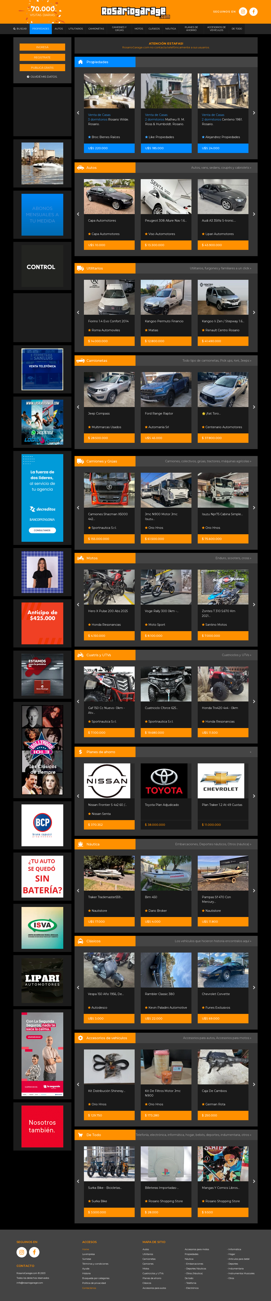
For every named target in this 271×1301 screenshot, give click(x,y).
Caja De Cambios (214, 1091)
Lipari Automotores (218, 234)
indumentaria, (231, 1135)
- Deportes (232, 1263)
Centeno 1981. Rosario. (222, 119)
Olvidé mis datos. (42, 76)
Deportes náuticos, (213, 844)
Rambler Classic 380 (160, 994)
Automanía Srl (157, 427)
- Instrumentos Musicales (241, 1273)
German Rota (213, 1104)
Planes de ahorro (152, 1278)
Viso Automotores (160, 234)
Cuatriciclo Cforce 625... (161, 708)
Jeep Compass (99, 413)
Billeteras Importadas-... (162, 1188)
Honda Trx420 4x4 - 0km (220, 708)
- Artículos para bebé (238, 1258)
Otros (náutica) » (239, 844)
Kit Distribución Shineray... (106, 1091)
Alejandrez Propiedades (221, 137)
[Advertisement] (42, 111)
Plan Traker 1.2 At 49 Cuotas (222, 805)
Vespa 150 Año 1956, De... (106, 994)
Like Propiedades (159, 137)
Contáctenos (89, 1288)
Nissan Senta (99, 814)
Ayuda (85, 1268)
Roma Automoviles (104, 330)
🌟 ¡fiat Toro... (211, 413)
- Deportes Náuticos (195, 1268)
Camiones (148, 1263)
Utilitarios (148, 1254)
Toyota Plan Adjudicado (162, 805)
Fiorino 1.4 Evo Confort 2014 (108, 321)
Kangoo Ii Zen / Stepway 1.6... (223, 321)
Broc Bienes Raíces (104, 137)
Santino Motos (214, 625)
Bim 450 (151, 897)
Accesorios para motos (232, 1038)
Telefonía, (143, 1135)
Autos (146, 1249)
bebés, (201, 1135)
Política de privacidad (94, 1283)
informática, (177, 1135)
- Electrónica (192, 1288)
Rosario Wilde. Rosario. (108, 119)
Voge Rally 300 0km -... (162, 611)
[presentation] (78, 113)
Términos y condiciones (95, 1263)
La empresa (88, 1254)
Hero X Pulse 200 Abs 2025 (108, 611)
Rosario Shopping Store (164, 1201)
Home (85, 1249)
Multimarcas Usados (104, 427)
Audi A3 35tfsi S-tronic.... (219, 220)
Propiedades (191, 1254)
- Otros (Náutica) (194, 1273)
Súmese (86, 1258)
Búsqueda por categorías (95, 1278)
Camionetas (149, 1258)
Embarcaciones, (187, 844)
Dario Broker (156, 911)
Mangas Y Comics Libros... (220, 1188)
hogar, (191, 1135)
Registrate (42, 57)
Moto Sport (155, 625)
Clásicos (147, 1283)
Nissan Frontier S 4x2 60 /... (107, 805)
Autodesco (97, 1007)
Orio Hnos (154, 528)
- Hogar (231, 1254)
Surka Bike (97, 1201)
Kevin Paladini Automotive (166, 1007)
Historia (86, 1273)
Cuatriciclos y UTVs (153, 1273)
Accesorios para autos (154, 1288)
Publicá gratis (42, 67)
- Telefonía (190, 1283)
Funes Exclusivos (216, 1007)
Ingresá (42, 47)
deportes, (213, 1135)
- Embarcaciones (194, 1263)
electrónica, (159, 1135)
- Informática (234, 1249)
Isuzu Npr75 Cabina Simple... (222, 514)
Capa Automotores (102, 220)
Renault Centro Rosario (220, 330)
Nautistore (97, 911)
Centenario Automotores (222, 427)
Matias (151, 330)
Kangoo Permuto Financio (164, 321)
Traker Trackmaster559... (105, 897)
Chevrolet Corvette (216, 994)
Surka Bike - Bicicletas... (105, 1188)
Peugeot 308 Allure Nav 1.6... (166, 220)
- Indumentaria (235, 1268)
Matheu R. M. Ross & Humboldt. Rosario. (165, 119)
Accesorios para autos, (199, 1038)
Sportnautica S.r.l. (102, 528)
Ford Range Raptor (159, 413)
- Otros (230, 1278)
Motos (146, 1268)
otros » (246, 1135)
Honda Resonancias (104, 625)
